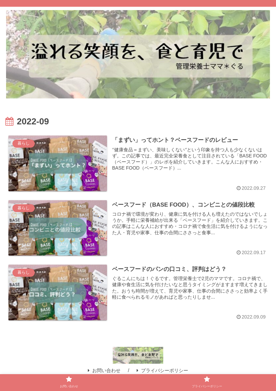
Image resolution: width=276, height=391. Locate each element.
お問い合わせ (104, 370)
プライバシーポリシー (162, 370)
